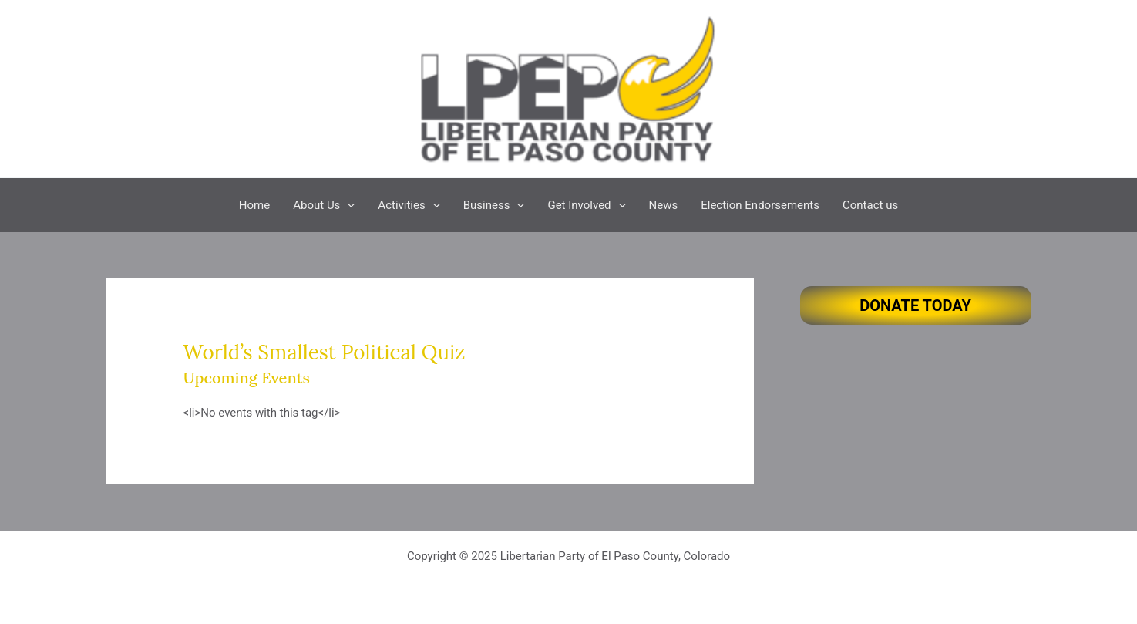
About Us (324, 205)
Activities (408, 205)
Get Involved (586, 205)
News (663, 205)
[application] (347, 205)
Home (254, 205)
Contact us (870, 205)
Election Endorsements (760, 205)
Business (494, 205)
